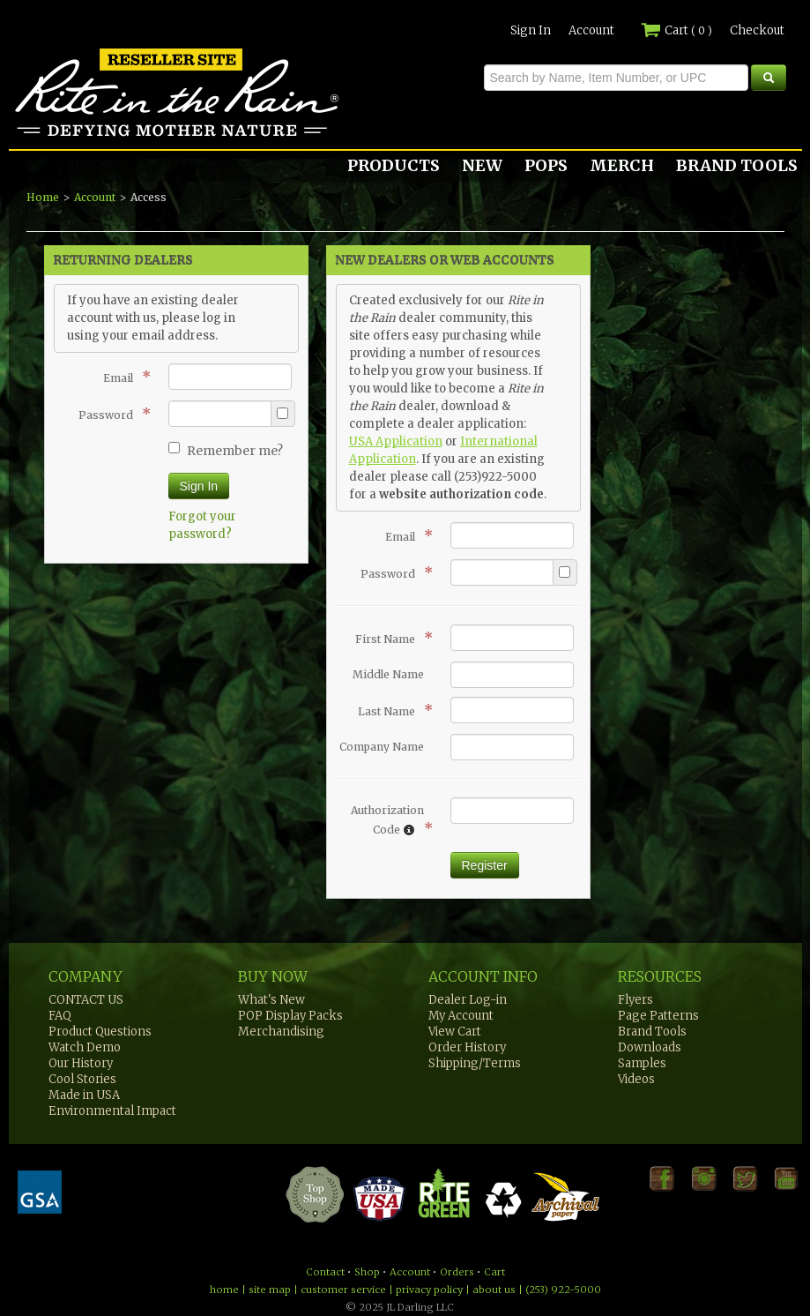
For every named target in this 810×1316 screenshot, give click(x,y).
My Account (461, 1015)
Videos (636, 1079)
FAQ (59, 1015)
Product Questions (100, 1031)
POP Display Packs (290, 1015)
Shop (367, 1272)
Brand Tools (652, 1031)
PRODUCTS (393, 165)
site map (270, 1289)
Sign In (530, 30)
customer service (343, 1289)
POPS (546, 165)
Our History (80, 1063)
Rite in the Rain (72, 136)
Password (110, 413)
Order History (467, 1047)
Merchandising (281, 1031)
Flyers (635, 999)
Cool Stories (82, 1079)
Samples (642, 1063)
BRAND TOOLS (737, 165)
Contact (325, 1272)
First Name (389, 638)
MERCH (622, 165)
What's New (271, 999)
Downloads (649, 1047)
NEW (482, 165)
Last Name (391, 710)
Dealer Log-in (467, 999)
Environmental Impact (112, 1110)
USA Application (395, 441)
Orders (457, 1272)
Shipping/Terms (474, 1063)
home (224, 1289)
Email (122, 376)
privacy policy (429, 1289)
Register (485, 865)
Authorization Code (387, 820)
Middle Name (388, 674)
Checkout (757, 30)
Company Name (381, 746)
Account (591, 30)
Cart (676, 30)
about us (494, 1289)
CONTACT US (85, 999)
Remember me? (225, 450)
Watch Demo (84, 1047)
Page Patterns (658, 1015)
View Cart (454, 1031)
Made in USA (84, 1095)
